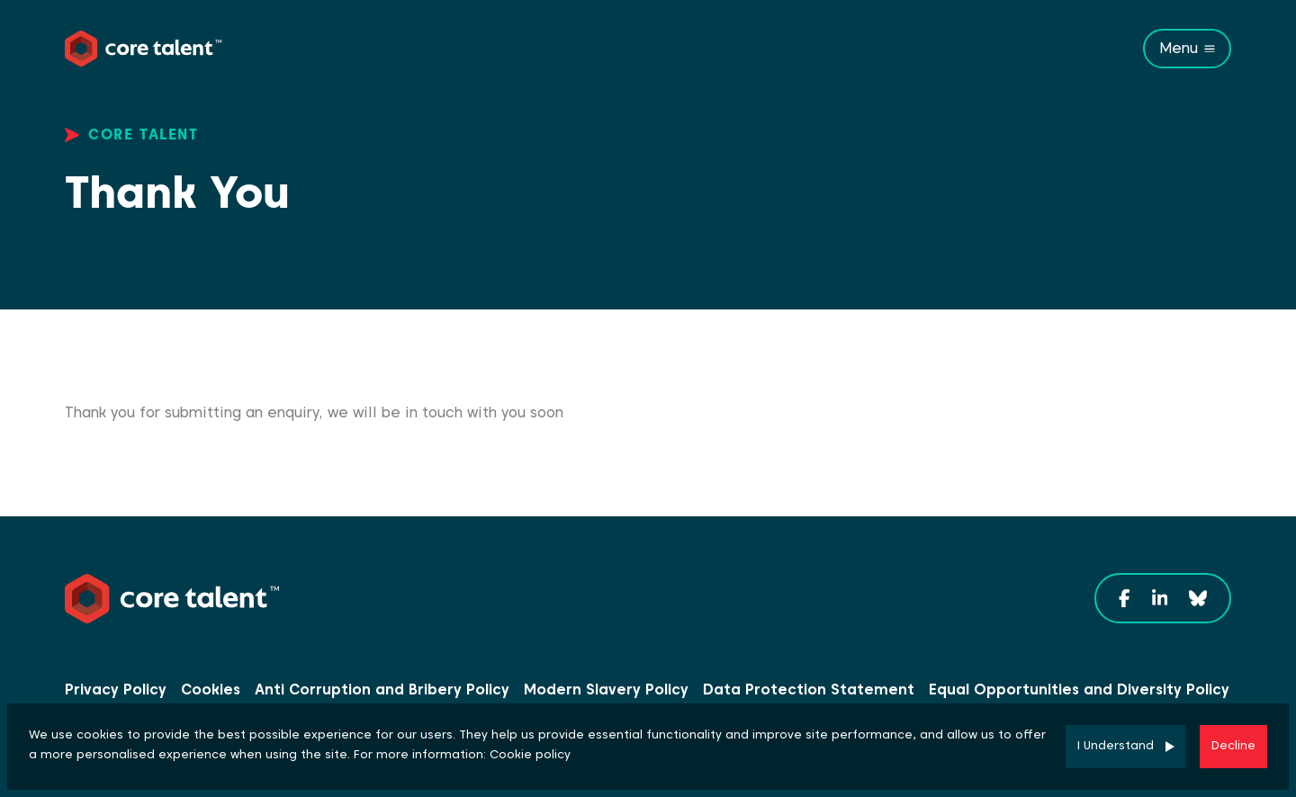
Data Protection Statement (808, 689)
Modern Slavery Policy (606, 689)
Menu (1178, 48)
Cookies (210, 689)
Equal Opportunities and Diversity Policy (1079, 689)
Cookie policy (530, 754)
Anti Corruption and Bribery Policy (382, 689)
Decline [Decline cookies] (1233, 745)
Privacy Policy (115, 689)
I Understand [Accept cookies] (1115, 745)
